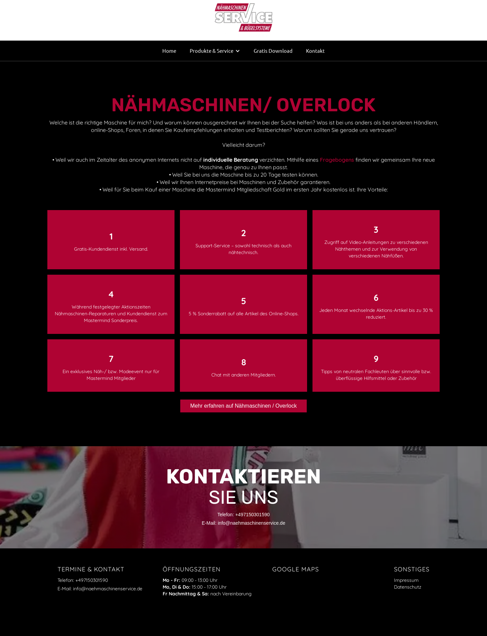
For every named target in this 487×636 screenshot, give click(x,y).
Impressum (406, 580)
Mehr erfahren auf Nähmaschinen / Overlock (243, 406)
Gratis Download (273, 50)
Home (169, 50)
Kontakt (315, 50)
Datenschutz (407, 587)
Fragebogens (337, 159)
